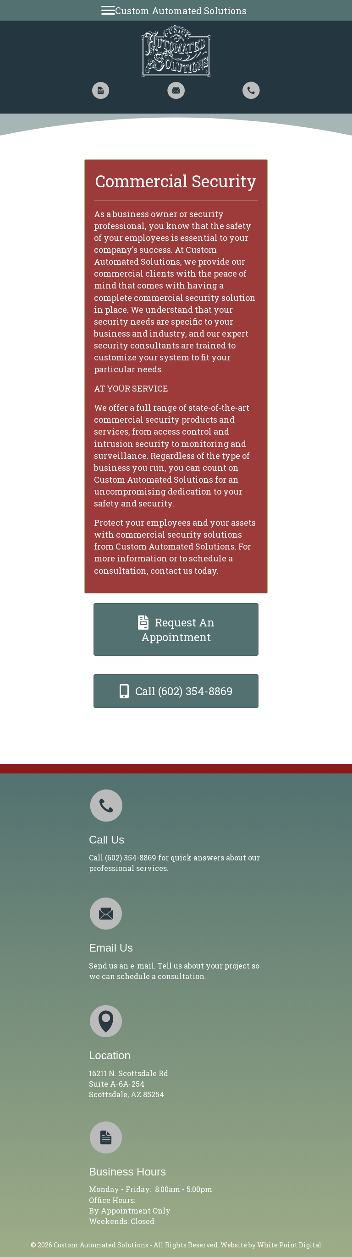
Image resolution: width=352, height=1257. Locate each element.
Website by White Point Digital (271, 1245)
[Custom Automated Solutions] (176, 10)
